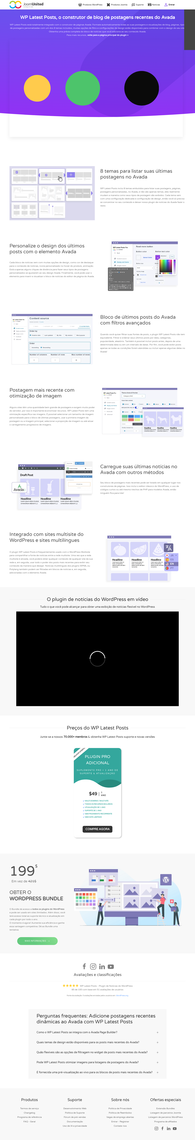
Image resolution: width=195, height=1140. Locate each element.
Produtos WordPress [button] (90, 4)
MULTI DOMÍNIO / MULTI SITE (95, 801)
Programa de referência (29, 1117)
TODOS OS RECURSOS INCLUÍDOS (97, 804)
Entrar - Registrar (120, 1121)
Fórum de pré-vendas (75, 1117)
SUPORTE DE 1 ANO (92, 811)
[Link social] (156, 1128)
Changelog (29, 1112)
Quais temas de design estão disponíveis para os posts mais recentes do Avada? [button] (97, 1042)
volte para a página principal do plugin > (107, 35)
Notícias (154, 4)
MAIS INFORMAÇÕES (37, 946)
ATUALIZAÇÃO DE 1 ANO (94, 807)
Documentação (75, 1121)
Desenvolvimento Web (74, 1108)
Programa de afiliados (165, 1121)
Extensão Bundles (165, 1108)
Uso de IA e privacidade (75, 1126)
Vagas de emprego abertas (120, 1117)
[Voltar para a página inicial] (26, 4)
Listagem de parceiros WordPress (165, 1117)
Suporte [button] (138, 4)
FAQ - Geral (29, 1121)
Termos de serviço (29, 1108)
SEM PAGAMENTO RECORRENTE (97, 814)
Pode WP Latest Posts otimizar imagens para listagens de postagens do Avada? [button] (97, 1062)
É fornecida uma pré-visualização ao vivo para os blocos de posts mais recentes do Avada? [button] (97, 1072)
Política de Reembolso (120, 1112)
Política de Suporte (75, 1112)
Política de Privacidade (120, 1108)
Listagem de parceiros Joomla (165, 1112)
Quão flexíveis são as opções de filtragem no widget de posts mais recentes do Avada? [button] (97, 1052)
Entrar (169, 4)
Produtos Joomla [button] (117, 4)
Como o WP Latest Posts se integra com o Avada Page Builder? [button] (97, 1032)
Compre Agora (97, 829)
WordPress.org (122, 997)
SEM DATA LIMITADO (92, 817)
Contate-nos (120, 1126)
